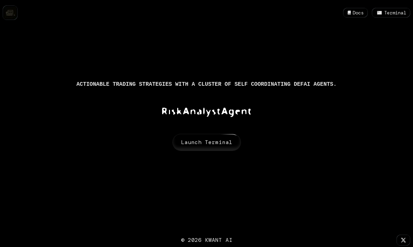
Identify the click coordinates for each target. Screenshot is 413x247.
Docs (355, 13)
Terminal (391, 12)
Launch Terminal (207, 142)
